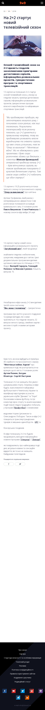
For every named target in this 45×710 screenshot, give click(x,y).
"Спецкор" (25, 439)
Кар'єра (22, 654)
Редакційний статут (22, 682)
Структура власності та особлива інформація (22, 658)
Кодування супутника (22, 678)
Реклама (22, 666)
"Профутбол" (19, 407)
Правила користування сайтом (22, 674)
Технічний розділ (22, 662)
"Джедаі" (36, 439)
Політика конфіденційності (22, 670)
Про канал (22, 650)
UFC (36, 422)
